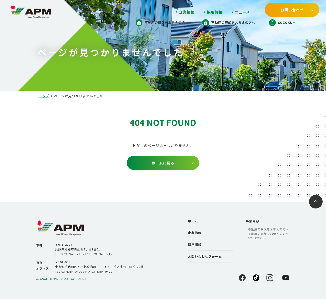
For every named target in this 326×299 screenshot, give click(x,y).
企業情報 (186, 12)
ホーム (193, 221)
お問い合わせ (292, 9)
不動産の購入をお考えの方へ (268, 229)
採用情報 (214, 12)
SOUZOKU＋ (257, 238)
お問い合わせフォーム (205, 256)
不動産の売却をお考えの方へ (268, 234)
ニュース (242, 12)
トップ (43, 95)
